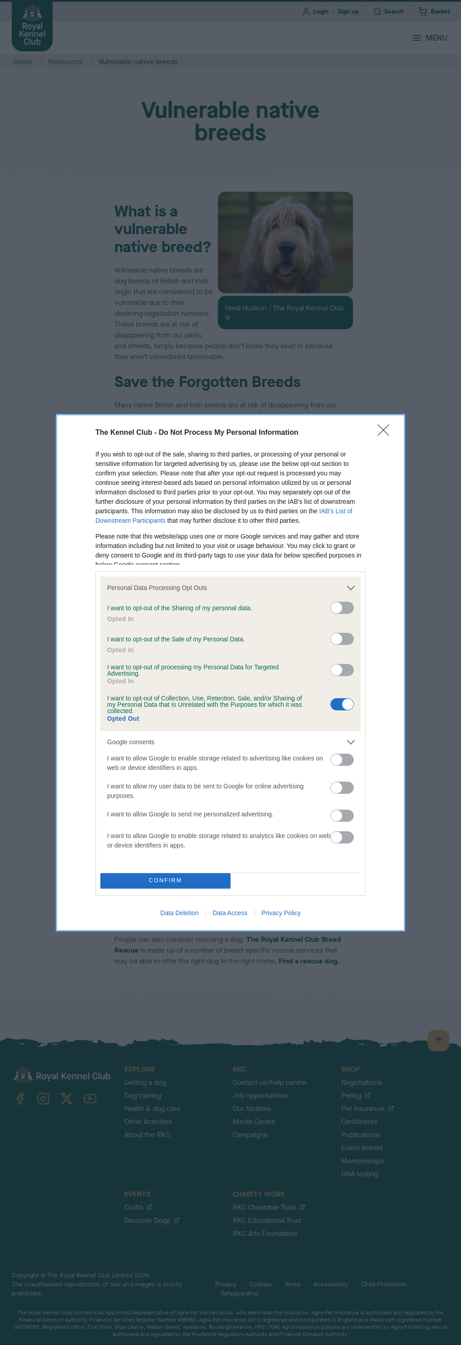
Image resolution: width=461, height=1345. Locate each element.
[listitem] (230, 588)
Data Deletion (179, 913)
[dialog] (230, 672)
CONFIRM (165, 880)
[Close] (386, 433)
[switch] (342, 608)
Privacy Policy (281, 913)
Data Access (230, 913)
